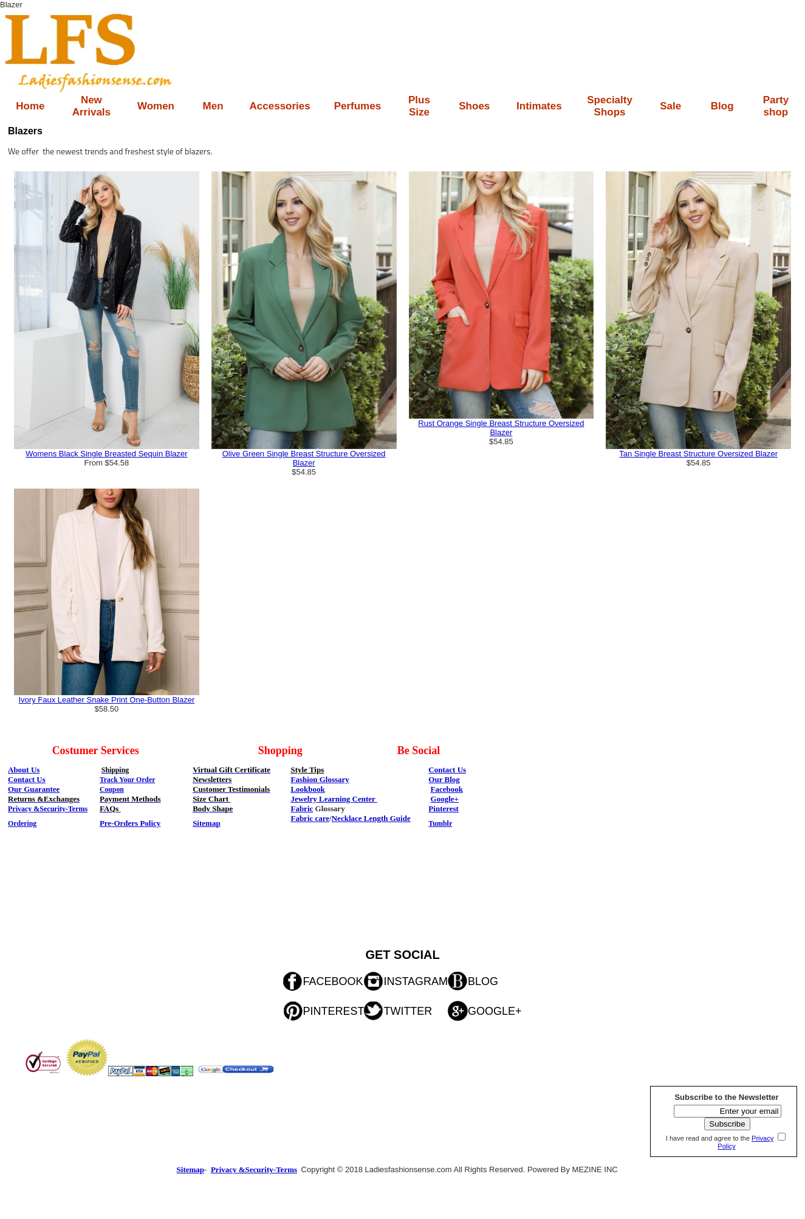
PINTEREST (333, 1011)
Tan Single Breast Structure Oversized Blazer (698, 453)
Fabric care (309, 818)
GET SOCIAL (402, 954)
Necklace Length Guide (371, 818)
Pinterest (443, 808)
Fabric (301, 808)
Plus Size (419, 106)
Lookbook (307, 789)
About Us (23, 769)
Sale (670, 106)
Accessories (280, 106)
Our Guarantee (34, 789)
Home (30, 106)
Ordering (22, 823)
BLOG (483, 981)
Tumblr (440, 823)
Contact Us (447, 769)
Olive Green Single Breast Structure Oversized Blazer (304, 458)
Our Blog (443, 779)
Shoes (474, 106)
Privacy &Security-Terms (47, 809)
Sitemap (207, 823)
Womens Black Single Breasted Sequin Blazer (106, 453)
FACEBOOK (333, 981)
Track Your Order (128, 779)
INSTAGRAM (415, 981)
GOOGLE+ (495, 1011)
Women (155, 106)
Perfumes (357, 106)
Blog (722, 106)
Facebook (447, 789)
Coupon (112, 789)
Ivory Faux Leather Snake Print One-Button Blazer (106, 699)
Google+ (445, 798)
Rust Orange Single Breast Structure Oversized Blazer (501, 428)
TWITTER (407, 1011)
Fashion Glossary (319, 779)
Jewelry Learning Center (333, 798)
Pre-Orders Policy (130, 823)
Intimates (539, 106)
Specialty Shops (609, 106)
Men (213, 106)
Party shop (776, 106)
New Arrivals (91, 106)
